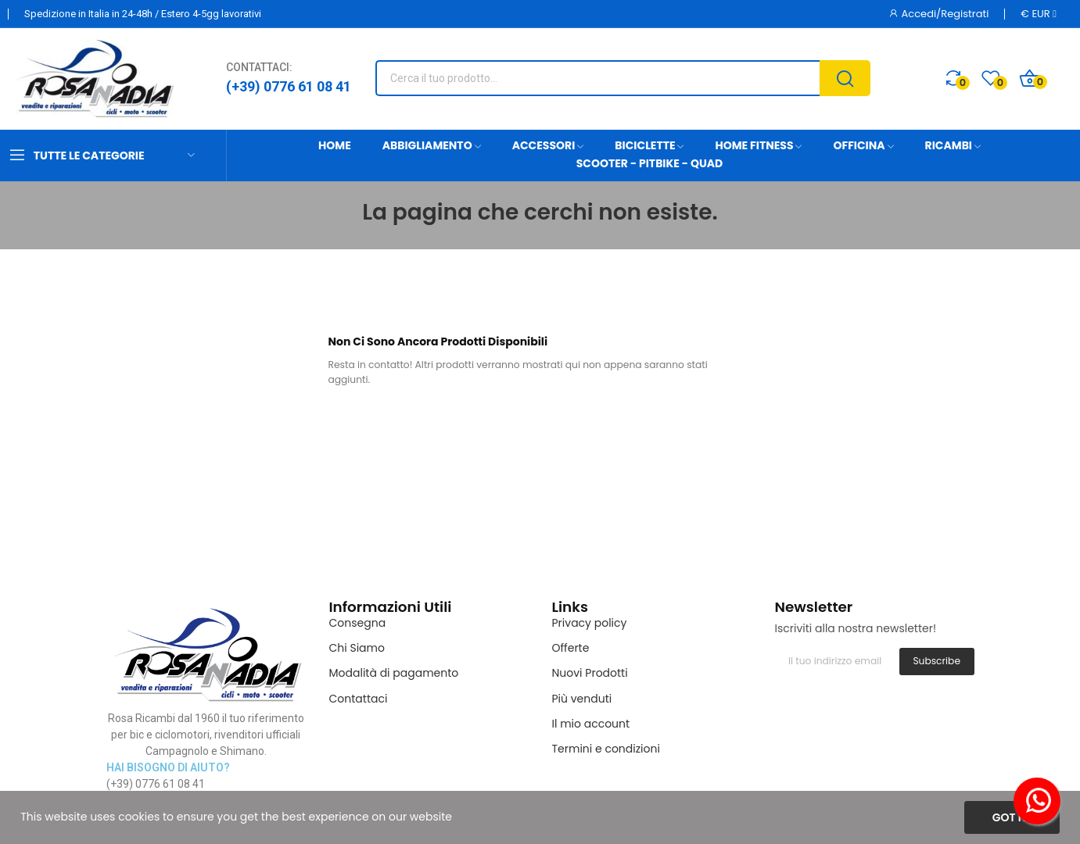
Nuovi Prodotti (590, 673)
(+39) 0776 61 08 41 (288, 86)
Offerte (571, 648)
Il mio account (591, 723)
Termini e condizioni (606, 748)
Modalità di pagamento (394, 673)
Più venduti (582, 698)
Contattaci (358, 698)
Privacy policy (589, 623)
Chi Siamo (357, 648)
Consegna (357, 623)
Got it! (1012, 817)
